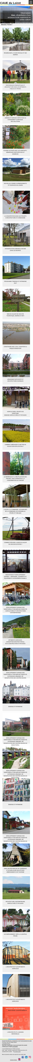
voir (16, 83)
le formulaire (15, 1046)
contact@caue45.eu (6, 1043)
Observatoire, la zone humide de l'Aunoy (19, 17)
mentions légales (13, 1059)
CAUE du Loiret (10, 2)
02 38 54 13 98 (16, 1051)
